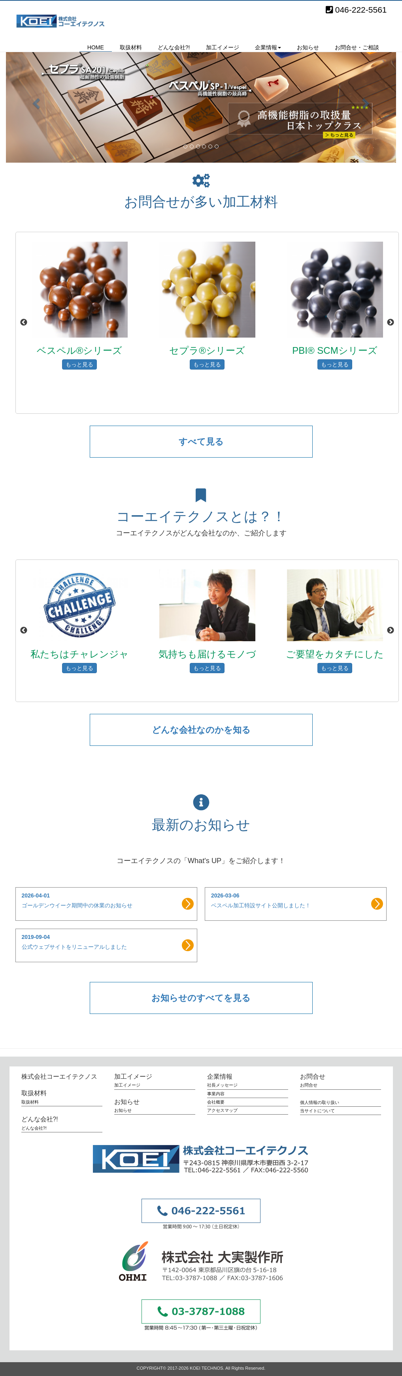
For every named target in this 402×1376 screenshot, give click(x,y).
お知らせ (308, 47)
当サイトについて (317, 1110)
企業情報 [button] (268, 47)
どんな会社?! (174, 47)
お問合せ (312, 1076)
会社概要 (216, 1102)
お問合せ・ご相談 (357, 47)
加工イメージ (222, 47)
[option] (80, 325)
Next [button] (390, 323)
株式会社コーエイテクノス (64, 21)
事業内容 (216, 1093)
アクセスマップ (222, 1110)
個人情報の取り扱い (319, 1102)
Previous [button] (24, 323)
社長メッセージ (222, 1085)
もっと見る (79, 364)
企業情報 (219, 1076)
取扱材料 (131, 47)
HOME (95, 47)
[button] (35, 101)
